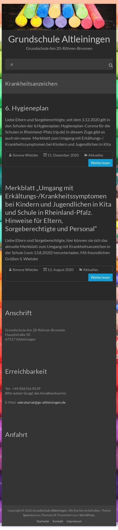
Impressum (74, 521)
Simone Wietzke (25, 155)
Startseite (43, 521)
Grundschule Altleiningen (59, 38)
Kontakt (57, 521)
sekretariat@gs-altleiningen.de (41, 402)
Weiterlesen (100, 163)
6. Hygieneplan (26, 108)
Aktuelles (95, 155)
